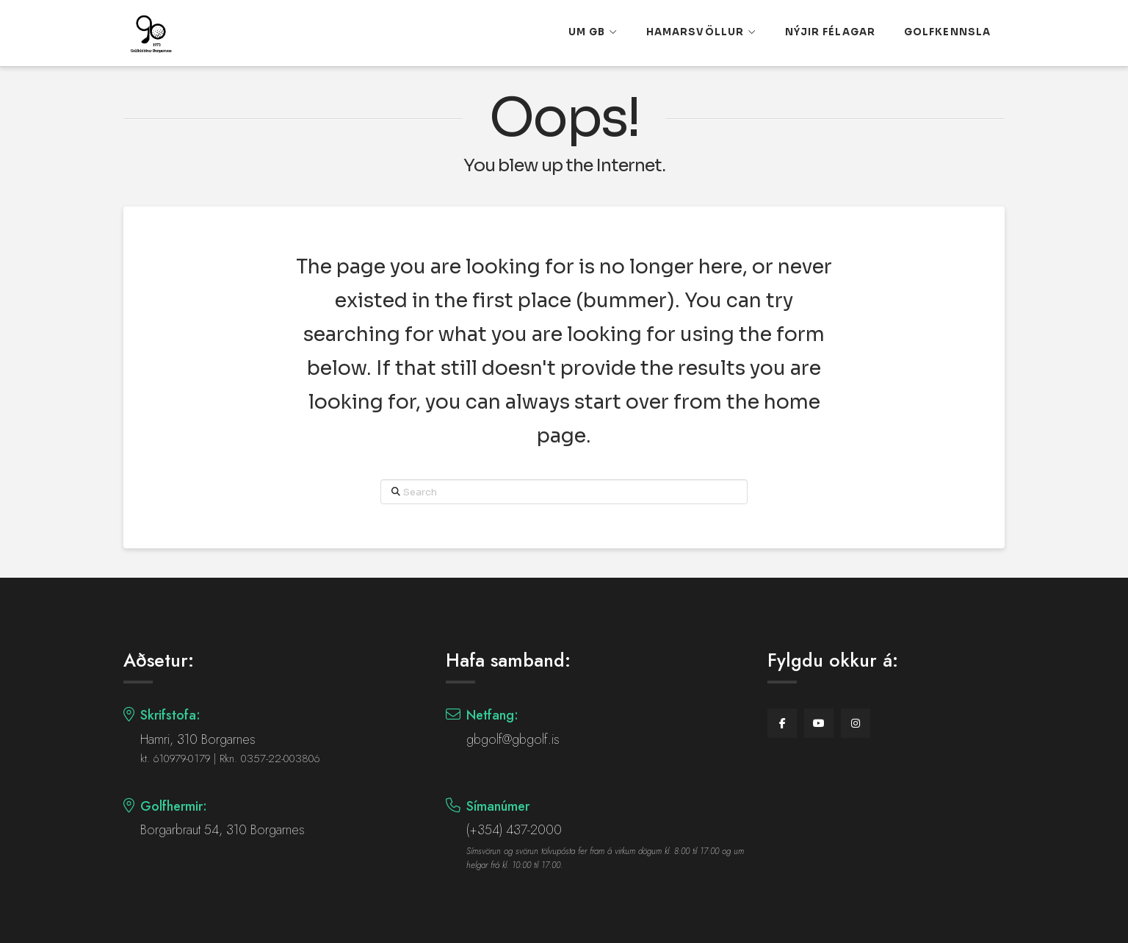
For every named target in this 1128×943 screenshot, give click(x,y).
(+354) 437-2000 (514, 829)
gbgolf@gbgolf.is (513, 739)
